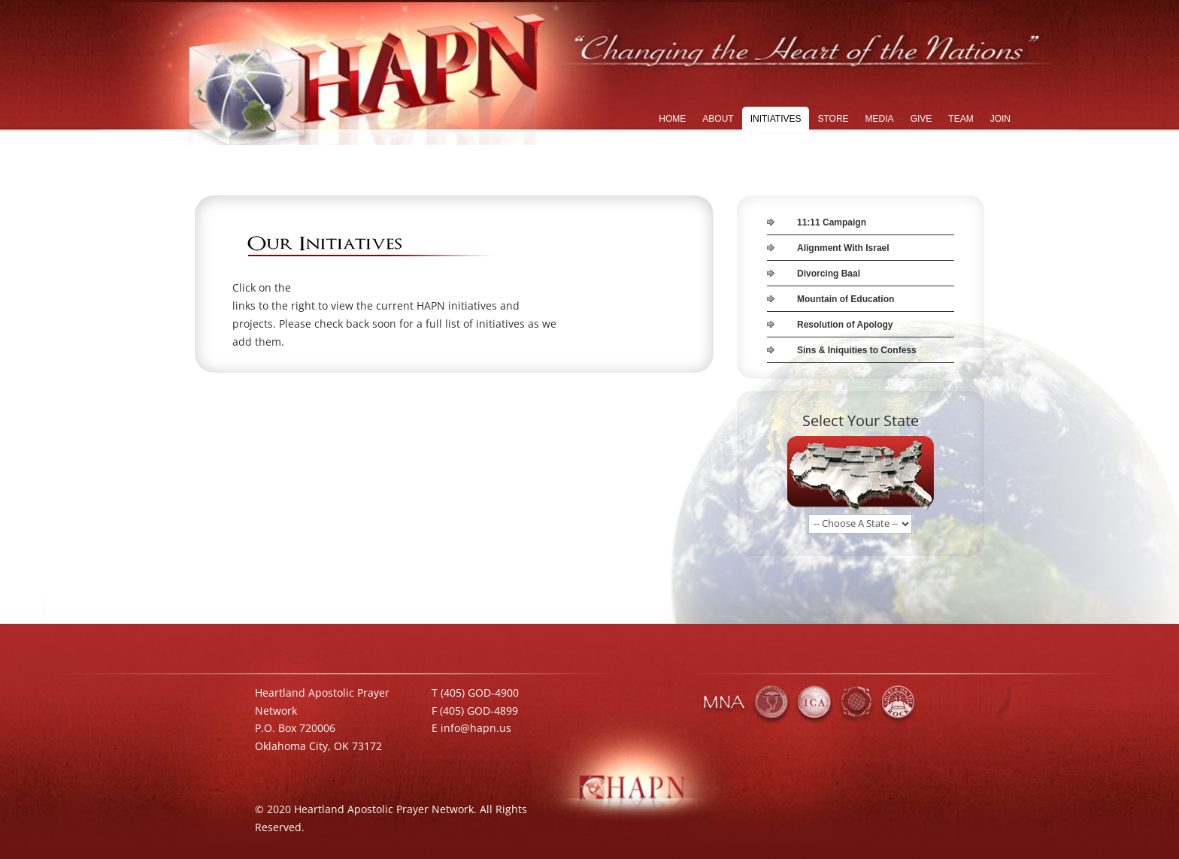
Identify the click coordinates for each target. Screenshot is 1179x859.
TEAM (960, 118)
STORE (832, 118)
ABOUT (717, 118)
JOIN (1000, 118)
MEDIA (879, 118)
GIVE (921, 118)
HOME (672, 118)
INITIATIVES (776, 118)
